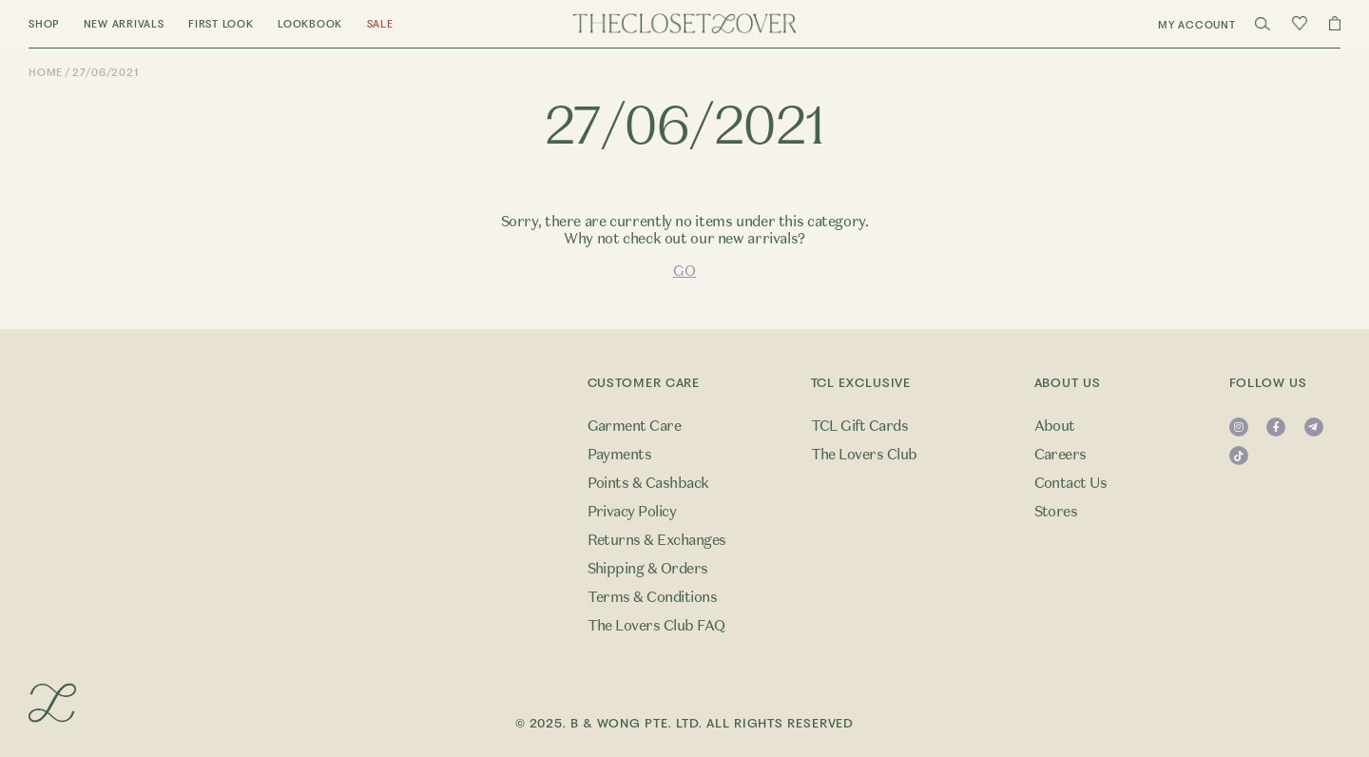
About (1054, 426)
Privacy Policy (632, 511)
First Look (221, 24)
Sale (380, 24)
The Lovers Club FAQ (656, 625)
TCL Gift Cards (860, 426)
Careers (1060, 454)
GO (684, 271)
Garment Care (635, 426)
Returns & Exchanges (657, 540)
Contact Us (1071, 483)
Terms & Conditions (653, 597)
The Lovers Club (864, 454)
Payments (620, 454)
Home (46, 73)
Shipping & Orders (648, 568)
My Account (1197, 25)
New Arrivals (124, 24)
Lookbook (310, 24)
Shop (44, 24)
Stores (1056, 511)
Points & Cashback (648, 483)
